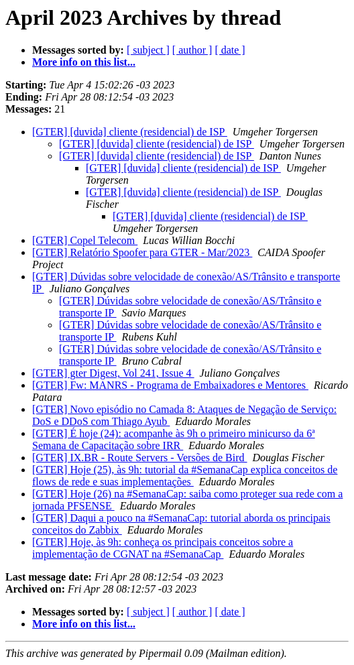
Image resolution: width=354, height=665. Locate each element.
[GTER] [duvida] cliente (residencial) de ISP (129, 131)
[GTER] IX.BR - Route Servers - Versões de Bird (139, 457)
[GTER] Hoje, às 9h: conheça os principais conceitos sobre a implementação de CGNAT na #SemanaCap (162, 548)
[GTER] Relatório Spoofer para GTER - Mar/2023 (142, 252)
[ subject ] (148, 50)
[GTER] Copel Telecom (84, 240)
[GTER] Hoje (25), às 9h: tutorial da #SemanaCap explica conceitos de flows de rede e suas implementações (184, 475)
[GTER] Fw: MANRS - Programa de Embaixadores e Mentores (170, 385)
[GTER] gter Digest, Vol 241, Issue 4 (113, 373)
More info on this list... (83, 62)
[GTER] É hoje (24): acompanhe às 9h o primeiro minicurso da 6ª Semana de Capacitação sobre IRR (173, 439)
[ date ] (230, 50)
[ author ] (192, 50)
